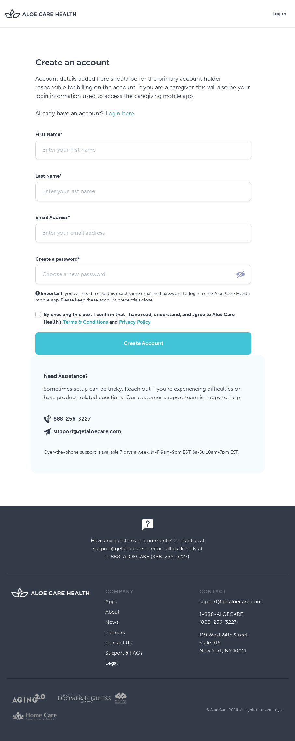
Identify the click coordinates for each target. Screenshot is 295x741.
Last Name (48, 176)
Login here (120, 113)
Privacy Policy (135, 322)
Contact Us (118, 642)
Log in (279, 14)
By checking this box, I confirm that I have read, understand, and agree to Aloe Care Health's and (139, 318)
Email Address (52, 217)
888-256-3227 (72, 418)
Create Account (143, 343)
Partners (115, 632)
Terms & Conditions (85, 322)
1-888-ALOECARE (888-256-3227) (147, 556)
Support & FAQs (123, 653)
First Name (48, 134)
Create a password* (57, 259)
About (112, 612)
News (112, 622)
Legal (111, 663)
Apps (111, 601)
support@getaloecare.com (87, 431)
